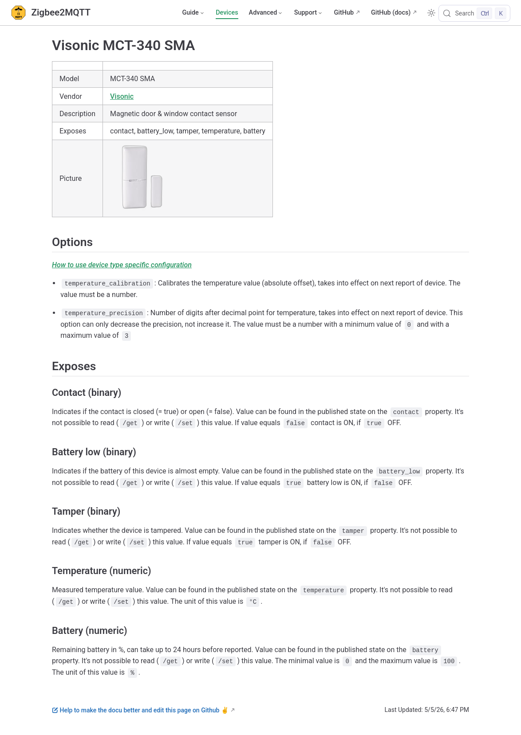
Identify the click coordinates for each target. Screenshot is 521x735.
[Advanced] (266, 13)
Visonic (122, 96)
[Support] (309, 13)
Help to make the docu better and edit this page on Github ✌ (140, 710)
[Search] (474, 13)
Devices (227, 12)
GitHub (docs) (390, 12)
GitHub (344, 12)
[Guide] (193, 13)
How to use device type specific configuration (122, 265)
